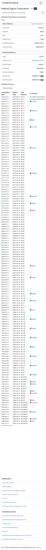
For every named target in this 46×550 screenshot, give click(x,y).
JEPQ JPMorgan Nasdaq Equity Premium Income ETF (17, 535)
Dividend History (10, 2)
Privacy (39, 547)
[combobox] (21, 13)
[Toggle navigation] (41, 3)
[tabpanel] (23, 259)
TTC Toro (4, 498)
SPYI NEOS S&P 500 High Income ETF (12, 539)
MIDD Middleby (6, 486)
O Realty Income (7, 523)
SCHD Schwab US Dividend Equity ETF (13, 516)
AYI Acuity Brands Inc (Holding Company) (13, 490)
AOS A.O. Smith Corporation (10, 494)
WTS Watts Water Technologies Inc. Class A (14, 506)
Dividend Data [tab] (7, 88)
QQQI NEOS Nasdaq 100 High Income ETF (14, 519)
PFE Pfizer (5, 531)
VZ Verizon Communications (10, 527)
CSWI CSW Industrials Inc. (9, 502)
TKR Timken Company (8, 483)
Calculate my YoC (37, 60)
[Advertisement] (23, 449)
